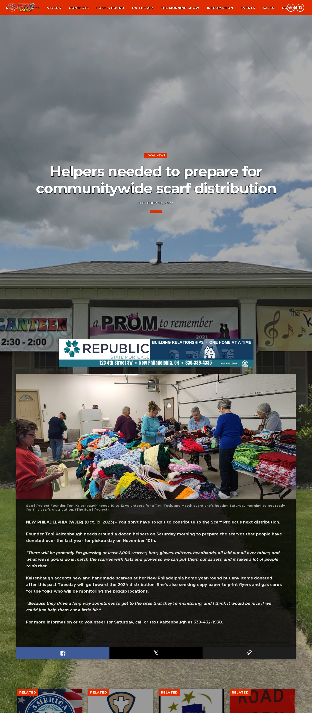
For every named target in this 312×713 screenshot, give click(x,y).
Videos (54, 8)
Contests (79, 8)
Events (248, 8)
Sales (268, 8)
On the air (142, 8)
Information (220, 8)
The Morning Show (180, 8)
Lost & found (110, 8)
